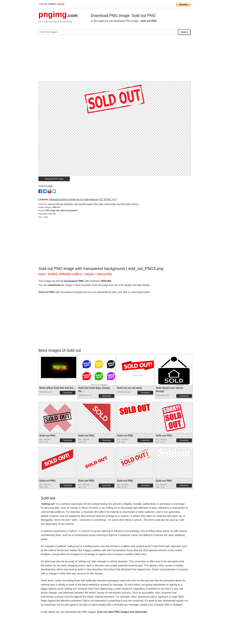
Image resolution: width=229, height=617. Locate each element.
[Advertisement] (114, 59)
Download (67, 393)
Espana (60, 4)
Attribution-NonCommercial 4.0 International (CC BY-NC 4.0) (82, 199)
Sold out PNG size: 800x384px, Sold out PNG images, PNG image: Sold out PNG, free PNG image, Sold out (93, 204)
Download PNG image (54, 179)
